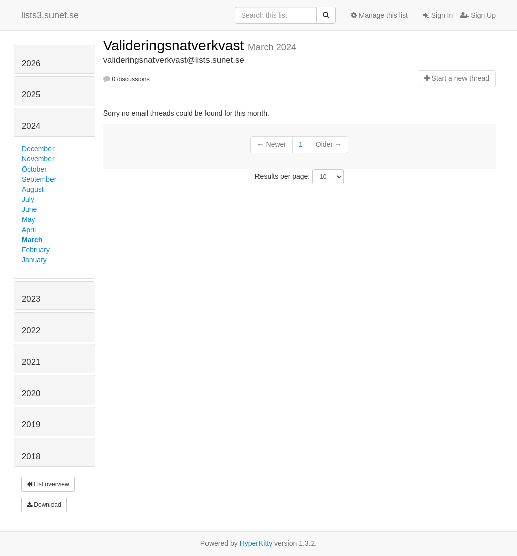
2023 (31, 299)
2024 (31, 126)
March (32, 240)
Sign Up (478, 15)
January (34, 260)
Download (44, 504)
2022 (31, 331)
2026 (31, 63)
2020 (31, 393)
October (34, 169)
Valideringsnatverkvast (175, 45)
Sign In (438, 15)
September (39, 179)
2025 (31, 94)
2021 (31, 362)
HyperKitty (256, 543)
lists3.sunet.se (50, 15)
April (29, 230)
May (28, 219)
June (29, 209)
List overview (48, 484)
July (28, 199)
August (33, 189)
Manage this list (379, 15)
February (36, 250)
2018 (31, 456)
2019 (31, 424)
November (38, 159)
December (38, 149)
